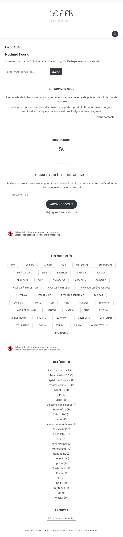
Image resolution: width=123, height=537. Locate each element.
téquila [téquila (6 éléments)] (60, 325)
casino (59, 419)
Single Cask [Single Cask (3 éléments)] (84, 318)
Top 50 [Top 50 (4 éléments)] (42, 325)
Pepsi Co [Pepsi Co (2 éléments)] (103, 310)
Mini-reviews (59, 443)
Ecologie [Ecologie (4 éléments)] (98, 295)
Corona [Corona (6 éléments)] (23, 295)
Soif (58, 483)
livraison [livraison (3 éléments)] (51, 310)
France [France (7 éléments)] (37, 302)
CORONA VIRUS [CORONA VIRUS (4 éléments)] (44, 295)
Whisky (58, 497)
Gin (59, 439)
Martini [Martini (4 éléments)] (70, 310)
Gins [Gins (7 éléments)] (66, 302)
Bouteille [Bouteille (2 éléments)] (62, 272)
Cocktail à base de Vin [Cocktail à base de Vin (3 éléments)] (59, 287)
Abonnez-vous (61, 204)
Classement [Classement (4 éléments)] (59, 280)
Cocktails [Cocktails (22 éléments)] (101, 280)
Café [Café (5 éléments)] (40, 280)
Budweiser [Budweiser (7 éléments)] (22, 280)
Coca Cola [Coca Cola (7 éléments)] (80, 280)
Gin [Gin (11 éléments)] (52, 302)
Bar (59, 394)
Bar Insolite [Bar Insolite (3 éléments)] (82, 265)
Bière (59, 399)
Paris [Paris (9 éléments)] (86, 310)
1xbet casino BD (59, 375)
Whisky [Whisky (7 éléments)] (77, 325)
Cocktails (58, 429)
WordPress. (46, 530)
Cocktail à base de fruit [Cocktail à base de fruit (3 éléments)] (25, 287)
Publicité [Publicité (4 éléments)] (41, 318)
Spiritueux (59, 487)
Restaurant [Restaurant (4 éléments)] (62, 318)
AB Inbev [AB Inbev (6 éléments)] (29, 265)
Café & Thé (59, 414)
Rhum (59, 473)
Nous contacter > (107, 117)
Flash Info (59, 434)
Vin (59, 492)
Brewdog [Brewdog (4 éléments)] (81, 272)
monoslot (59, 458)
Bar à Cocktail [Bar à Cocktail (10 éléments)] (24, 272)
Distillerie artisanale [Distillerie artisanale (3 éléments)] (72, 295)
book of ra (59, 409)
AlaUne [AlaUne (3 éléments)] (48, 265)
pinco (59, 463)
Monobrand (59, 448)
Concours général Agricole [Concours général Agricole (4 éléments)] (95, 287)
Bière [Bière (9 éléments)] (44, 272)
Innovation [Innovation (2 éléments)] (104, 302)
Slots (60, 478)
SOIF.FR (61, 13)
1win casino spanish (60, 370)
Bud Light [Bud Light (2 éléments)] (102, 272)
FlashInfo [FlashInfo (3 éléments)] (18, 302)
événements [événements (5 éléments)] (61, 333)
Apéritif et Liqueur (59, 380)
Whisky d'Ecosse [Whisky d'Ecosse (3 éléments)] (99, 325)
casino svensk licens (59, 424)
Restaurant (59, 468)
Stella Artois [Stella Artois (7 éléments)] (22, 325)
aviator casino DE (59, 385)
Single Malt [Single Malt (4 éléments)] (106, 318)
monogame (59, 453)
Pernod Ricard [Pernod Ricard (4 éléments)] (18, 318)
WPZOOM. (93, 530)
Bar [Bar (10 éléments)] (64, 265)
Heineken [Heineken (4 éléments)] (84, 302)
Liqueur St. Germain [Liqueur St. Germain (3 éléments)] (26, 310)
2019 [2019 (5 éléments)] (13, 265)
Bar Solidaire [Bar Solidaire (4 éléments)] (105, 265)
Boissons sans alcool (59, 404)
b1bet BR (59, 390)
